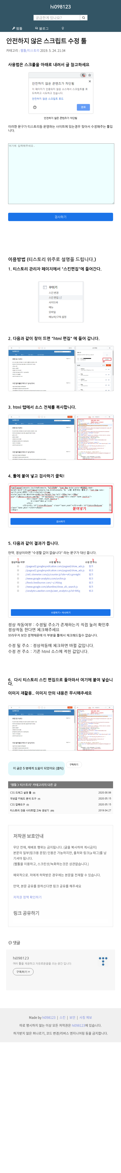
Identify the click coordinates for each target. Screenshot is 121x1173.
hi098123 (60, 7)
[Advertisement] (60, 94)
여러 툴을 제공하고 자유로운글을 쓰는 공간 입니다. (42, 1094)
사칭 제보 (85, 1148)
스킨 (62, 1148)
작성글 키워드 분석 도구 (23, 929)
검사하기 (60, 347)
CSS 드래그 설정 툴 (20, 923)
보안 (72, 1148)
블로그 (42, 28)
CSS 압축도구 (17, 935)
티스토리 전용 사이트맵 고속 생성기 (29, 941)
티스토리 (25, 915)
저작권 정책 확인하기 (27, 1027)
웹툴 (17, 28)
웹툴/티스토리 (29, 50)
